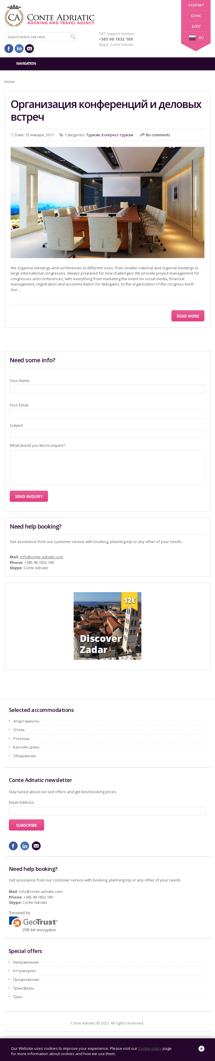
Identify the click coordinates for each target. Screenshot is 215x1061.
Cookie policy (150, 1048)
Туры (17, 996)
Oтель (19, 729)
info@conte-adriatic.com (41, 556)
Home (9, 81)
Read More (188, 316)
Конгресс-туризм (117, 134)
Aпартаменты (26, 721)
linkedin (19, 48)
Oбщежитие (24, 755)
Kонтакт (196, 5)
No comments (158, 134)
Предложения (26, 979)
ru (196, 37)
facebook (8, 48)
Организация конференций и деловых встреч (106, 110)
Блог (196, 26)
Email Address (21, 802)
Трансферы (23, 988)
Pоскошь (21, 738)
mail (29, 48)
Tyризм (93, 134)
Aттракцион (24, 970)
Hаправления (26, 962)
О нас (196, 15)
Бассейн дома (26, 747)
